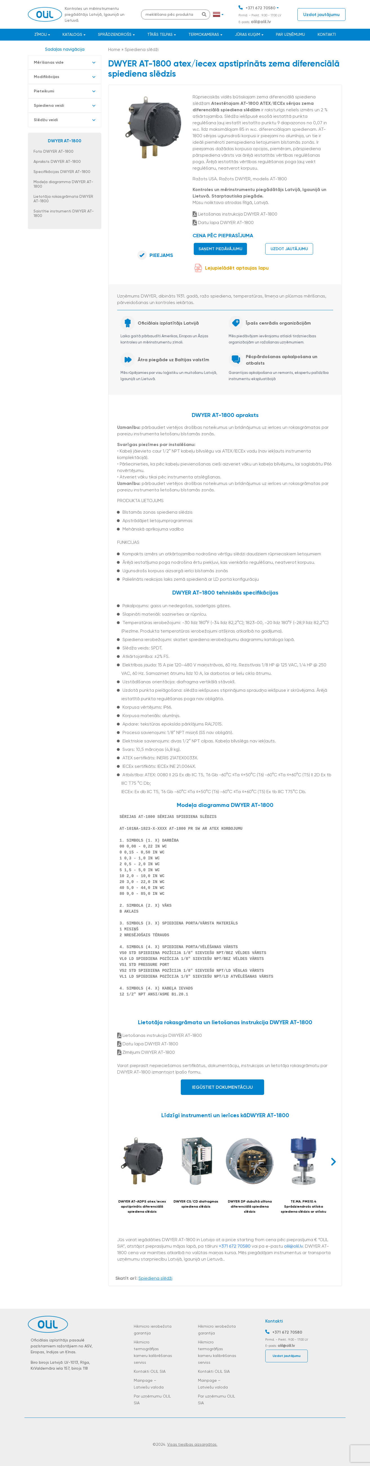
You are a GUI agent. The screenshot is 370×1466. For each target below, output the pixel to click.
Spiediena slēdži (142, 49)
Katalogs (72, 34)
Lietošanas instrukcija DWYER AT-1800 (235, 214)
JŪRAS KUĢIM (247, 34)
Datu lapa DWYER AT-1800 (223, 222)
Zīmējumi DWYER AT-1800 (146, 1052)
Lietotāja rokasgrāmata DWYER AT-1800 (63, 198)
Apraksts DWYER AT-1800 (57, 161)
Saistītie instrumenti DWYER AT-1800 (64, 213)
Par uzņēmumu (290, 34)
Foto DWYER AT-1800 (53, 151)
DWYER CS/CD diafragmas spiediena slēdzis (195, 1203)
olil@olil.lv (261, 21)
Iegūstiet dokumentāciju (222, 1087)
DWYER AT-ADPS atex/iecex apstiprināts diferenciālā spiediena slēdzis (142, 1206)
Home (114, 49)
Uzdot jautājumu (321, 14)
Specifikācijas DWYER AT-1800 (62, 171)
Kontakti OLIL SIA (150, 1371)
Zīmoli (40, 34)
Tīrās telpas (160, 34)
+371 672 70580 (260, 8)
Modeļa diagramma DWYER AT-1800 (63, 183)
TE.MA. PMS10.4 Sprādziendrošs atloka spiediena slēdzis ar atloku (303, 1206)
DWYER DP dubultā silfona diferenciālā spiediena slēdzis (250, 1206)
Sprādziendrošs (114, 34)
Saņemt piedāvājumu (220, 249)
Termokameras (203, 34)
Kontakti (327, 34)
